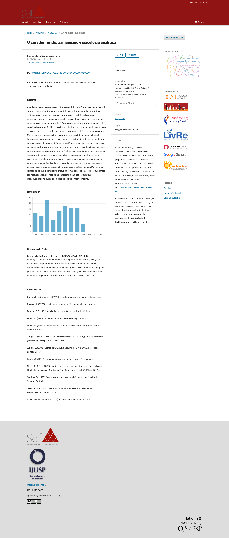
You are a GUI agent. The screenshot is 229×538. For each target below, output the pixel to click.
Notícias (37, 22)
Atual (25, 22)
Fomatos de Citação (126, 103)
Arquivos (50, 22)
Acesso (203, 2)
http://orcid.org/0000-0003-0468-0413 (41, 62)
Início (29, 32)
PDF (121, 55)
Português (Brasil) (172, 193)
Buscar (200, 22)
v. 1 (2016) (53, 32)
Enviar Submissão (174, 37)
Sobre (63, 22)
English (167, 188)
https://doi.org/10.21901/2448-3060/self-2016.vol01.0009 (61, 72)
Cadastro (192, 2)
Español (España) (172, 197)
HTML (134, 55)
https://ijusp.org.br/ (36, 484)
